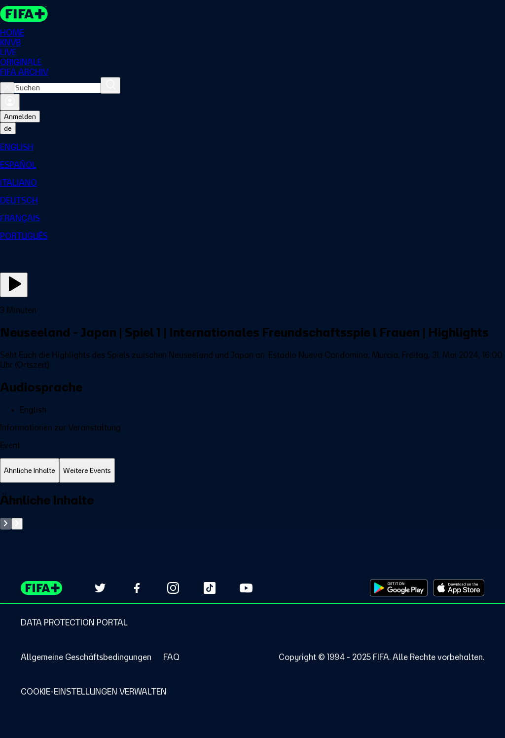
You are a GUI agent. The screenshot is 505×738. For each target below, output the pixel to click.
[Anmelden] (10, 102)
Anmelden (20, 116)
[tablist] (252, 470)
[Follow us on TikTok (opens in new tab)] (209, 588)
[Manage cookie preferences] (94, 691)
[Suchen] (110, 85)
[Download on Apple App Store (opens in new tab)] (458, 588)
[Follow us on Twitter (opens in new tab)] (100, 588)
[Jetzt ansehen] (14, 284)
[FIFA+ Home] (24, 14)
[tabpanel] (252, 511)
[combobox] (57, 88)
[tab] (29, 470)
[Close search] (7, 88)
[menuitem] (252, 147)
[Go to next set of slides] (17, 524)
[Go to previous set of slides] (5, 524)
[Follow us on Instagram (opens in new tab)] (173, 588)
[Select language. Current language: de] (8, 128)
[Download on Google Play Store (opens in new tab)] (398, 588)
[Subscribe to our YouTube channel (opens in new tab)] (246, 588)
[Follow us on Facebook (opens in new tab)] (136, 588)
